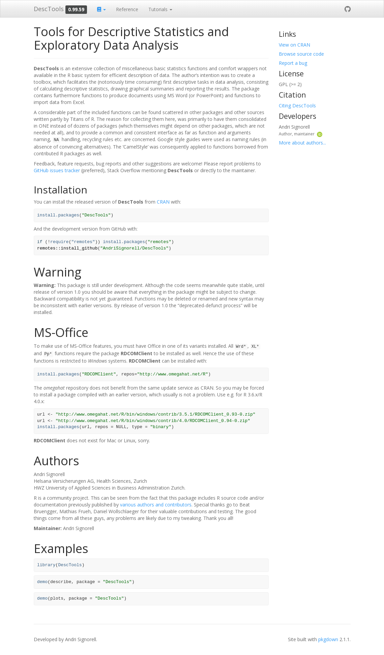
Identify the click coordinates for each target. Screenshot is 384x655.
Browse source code (301, 54)
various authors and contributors (155, 504)
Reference (127, 9)
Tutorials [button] (160, 9)
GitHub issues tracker (57, 170)
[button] (101, 8)
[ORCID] (320, 133)
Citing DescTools (297, 105)
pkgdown (328, 639)
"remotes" (83, 241)
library (46, 565)
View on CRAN (294, 45)
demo (42, 581)
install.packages (58, 215)
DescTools (49, 9)
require (59, 241)
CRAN (163, 202)
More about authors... (302, 142)
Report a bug (293, 63)
